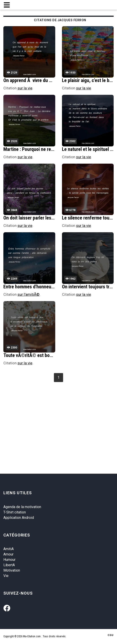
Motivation (11, 570)
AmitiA (8, 549)
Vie (6, 576)
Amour (8, 554)
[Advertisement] (60, 417)
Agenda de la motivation (22, 507)
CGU (111, 635)
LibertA (9, 565)
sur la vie (25, 88)
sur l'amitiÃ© (29, 294)
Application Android (18, 517)
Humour (9, 559)
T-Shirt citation (14, 512)
